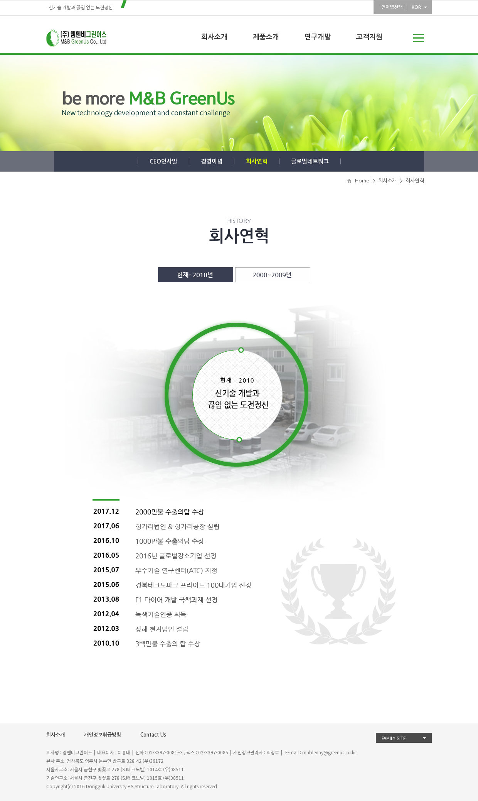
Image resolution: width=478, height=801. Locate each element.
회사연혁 (257, 161)
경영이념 (211, 161)
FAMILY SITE (394, 738)
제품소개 (266, 37)
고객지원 (369, 37)
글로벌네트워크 (310, 161)
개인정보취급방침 (102, 734)
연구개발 (318, 37)
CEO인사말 (163, 161)
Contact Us (153, 734)
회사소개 (214, 37)
